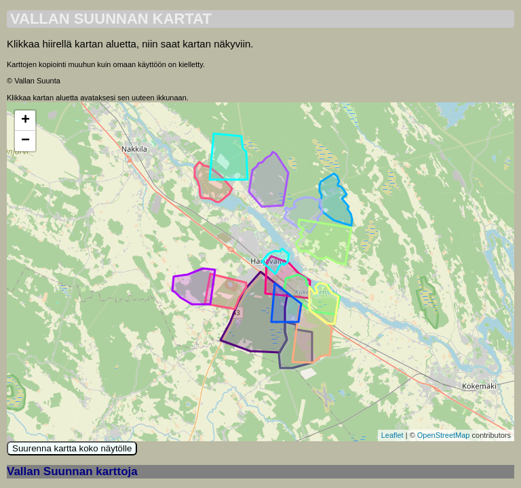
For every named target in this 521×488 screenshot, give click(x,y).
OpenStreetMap (443, 435)
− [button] (25, 141)
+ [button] (25, 120)
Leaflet (392, 435)
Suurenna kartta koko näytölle (72, 448)
